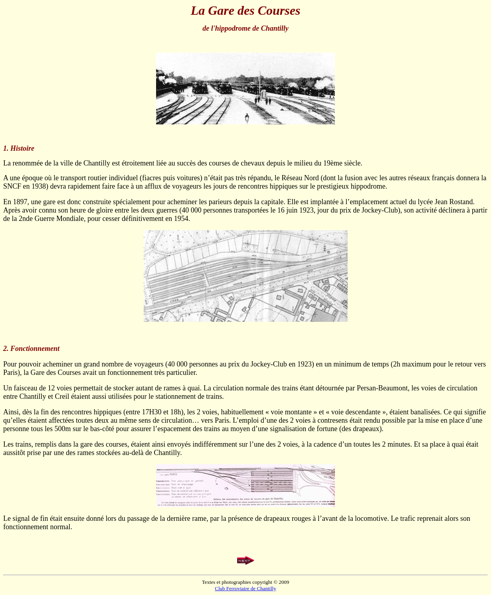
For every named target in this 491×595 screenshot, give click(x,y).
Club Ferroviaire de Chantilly (245, 588)
